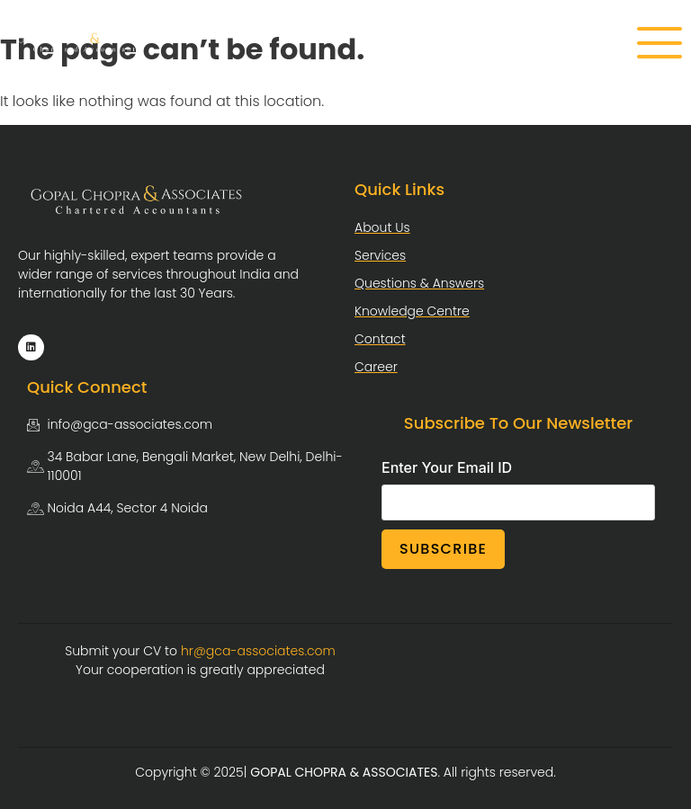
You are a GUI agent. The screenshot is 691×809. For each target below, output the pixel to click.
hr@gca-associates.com (258, 651)
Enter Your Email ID (446, 467)
